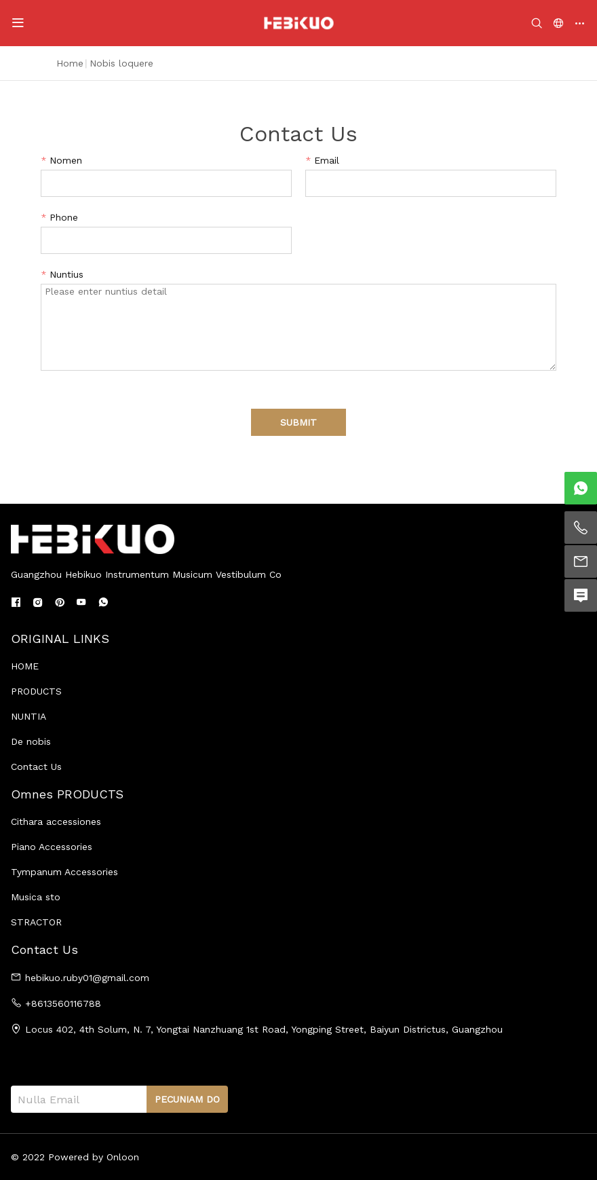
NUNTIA (28, 716)
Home (69, 63)
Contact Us (36, 766)
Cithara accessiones (56, 821)
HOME (25, 666)
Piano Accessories (51, 846)
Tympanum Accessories (64, 871)
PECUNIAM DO (187, 1099)
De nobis (31, 741)
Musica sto (35, 896)
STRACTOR (36, 922)
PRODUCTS (36, 691)
